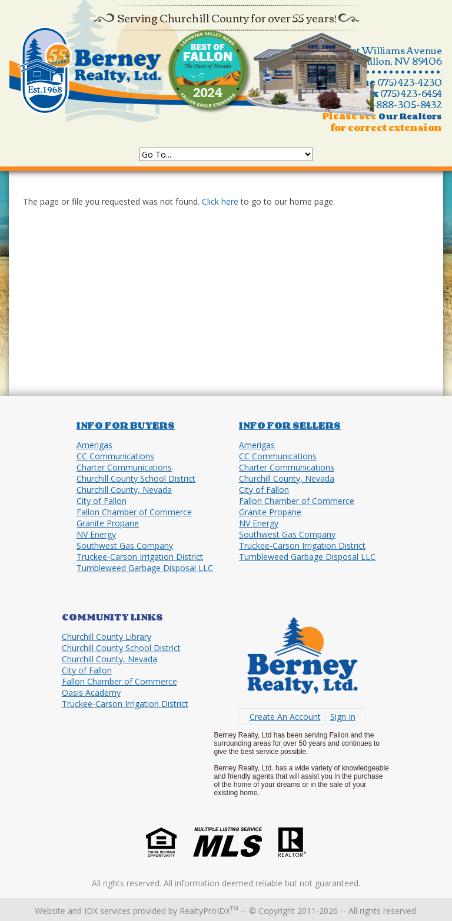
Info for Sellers (290, 425)
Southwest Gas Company (125, 545)
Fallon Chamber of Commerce (134, 512)
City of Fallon (102, 500)
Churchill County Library (106, 636)
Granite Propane (108, 523)
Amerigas (94, 445)
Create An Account (285, 716)
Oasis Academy (91, 692)
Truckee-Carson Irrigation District (140, 556)
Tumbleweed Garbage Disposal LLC (145, 567)
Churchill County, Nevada (124, 489)
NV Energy (96, 534)
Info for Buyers (126, 425)
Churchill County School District (136, 478)
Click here (220, 201)
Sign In (342, 716)
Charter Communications (124, 467)
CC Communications (115, 456)
